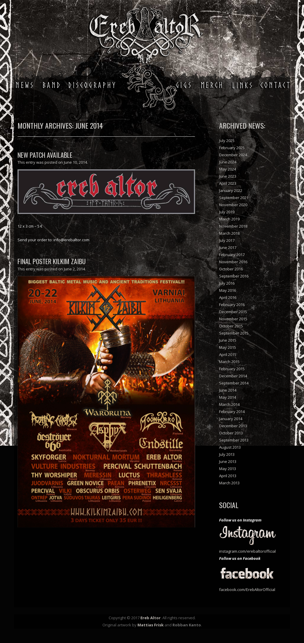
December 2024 (233, 154)
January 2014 (230, 418)
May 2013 (227, 468)
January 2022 (230, 190)
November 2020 (233, 204)
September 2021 (233, 197)
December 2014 (233, 376)
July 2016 (227, 283)
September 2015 (233, 333)
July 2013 (227, 454)
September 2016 (233, 276)
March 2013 (229, 483)
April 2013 (227, 475)
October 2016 (231, 269)
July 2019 (227, 212)
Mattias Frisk (150, 625)
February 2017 (232, 254)
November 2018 (233, 226)
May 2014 (227, 397)
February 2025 (232, 147)
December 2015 (233, 311)
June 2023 (227, 176)
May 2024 (227, 169)
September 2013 (233, 440)
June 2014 (227, 390)
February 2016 (232, 304)
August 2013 (230, 447)
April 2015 (227, 354)
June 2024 (227, 162)
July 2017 (227, 240)
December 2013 (233, 425)
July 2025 (227, 140)
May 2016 (227, 290)
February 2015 (232, 368)
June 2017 (227, 247)
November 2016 (233, 261)
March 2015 (229, 361)
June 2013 (227, 461)
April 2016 (227, 297)
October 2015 (231, 326)
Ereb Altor (150, 617)
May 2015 (227, 347)
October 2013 (231, 433)
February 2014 (232, 411)
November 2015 (233, 319)
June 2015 (227, 340)
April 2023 (227, 183)
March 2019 (229, 219)
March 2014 (229, 404)
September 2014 (233, 383)
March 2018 (229, 233)
